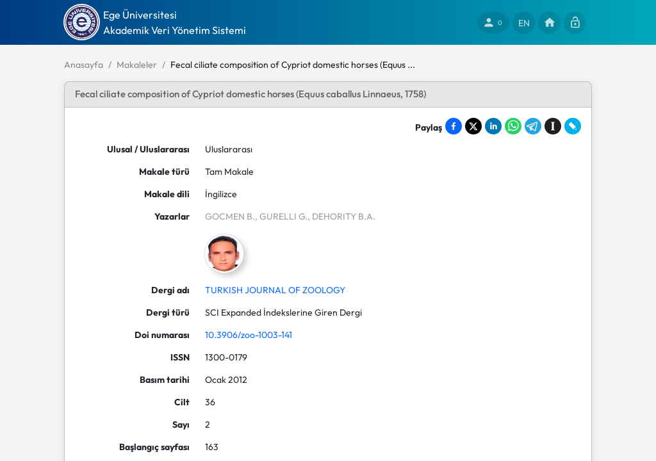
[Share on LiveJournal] (572, 126)
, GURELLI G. (281, 216)
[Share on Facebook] (453, 126)
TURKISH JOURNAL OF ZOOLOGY (275, 290)
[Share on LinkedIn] (493, 126)
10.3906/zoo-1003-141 (248, 335)
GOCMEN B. (230, 216)
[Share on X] (473, 126)
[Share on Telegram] (533, 126)
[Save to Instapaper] (553, 126)
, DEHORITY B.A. (341, 216)
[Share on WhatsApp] (513, 126)
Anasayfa (83, 64)
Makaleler (137, 64)
